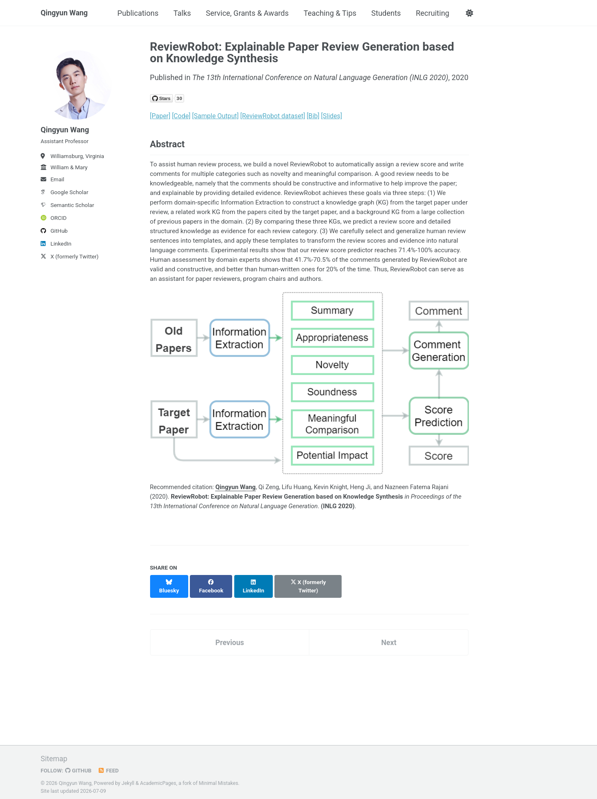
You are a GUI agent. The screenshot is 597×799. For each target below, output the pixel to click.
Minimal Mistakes (220, 780)
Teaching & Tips (331, 13)
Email (52, 182)
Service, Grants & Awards (248, 13)
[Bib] (313, 116)
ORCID (54, 221)
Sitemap (54, 755)
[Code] (181, 116)
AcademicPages (159, 780)
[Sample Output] (215, 116)
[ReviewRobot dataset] (272, 116)
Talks (183, 13)
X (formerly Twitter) (70, 259)
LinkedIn (56, 247)
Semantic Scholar (67, 208)
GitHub (54, 234)
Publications (139, 13)
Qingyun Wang (65, 13)
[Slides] (331, 116)
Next (389, 638)
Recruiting (434, 13)
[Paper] (160, 116)
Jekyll (128, 780)
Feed (110, 767)
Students (387, 13)
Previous (229, 638)
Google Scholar (64, 195)
